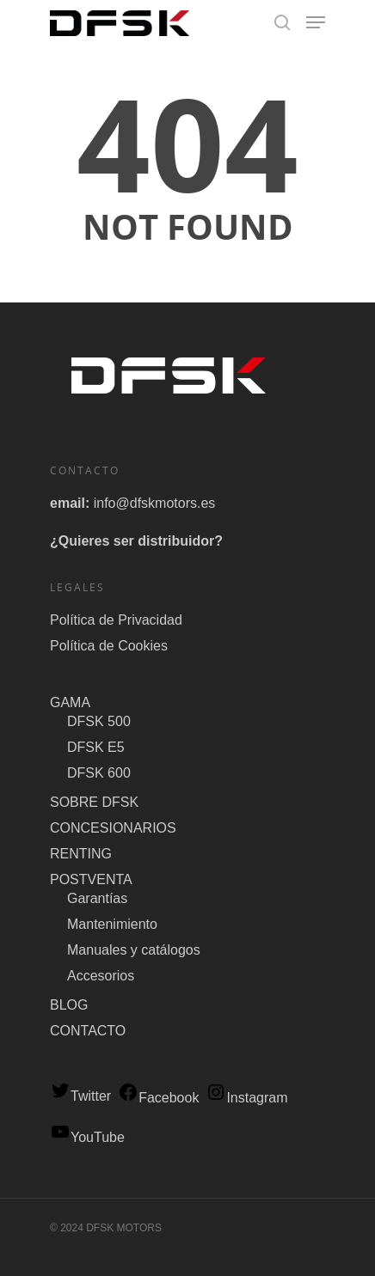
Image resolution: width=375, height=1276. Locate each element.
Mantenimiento (112, 924)
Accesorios (100, 975)
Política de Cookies (109, 645)
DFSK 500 (99, 721)
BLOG (69, 1005)
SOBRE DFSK (94, 802)
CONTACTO (88, 1030)
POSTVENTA (91, 879)
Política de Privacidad (116, 620)
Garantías (97, 898)
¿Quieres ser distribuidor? (136, 541)
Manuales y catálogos (133, 950)
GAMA (70, 702)
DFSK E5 (96, 747)
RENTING (81, 853)
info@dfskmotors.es (155, 503)
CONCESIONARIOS (113, 828)
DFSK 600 (99, 773)
